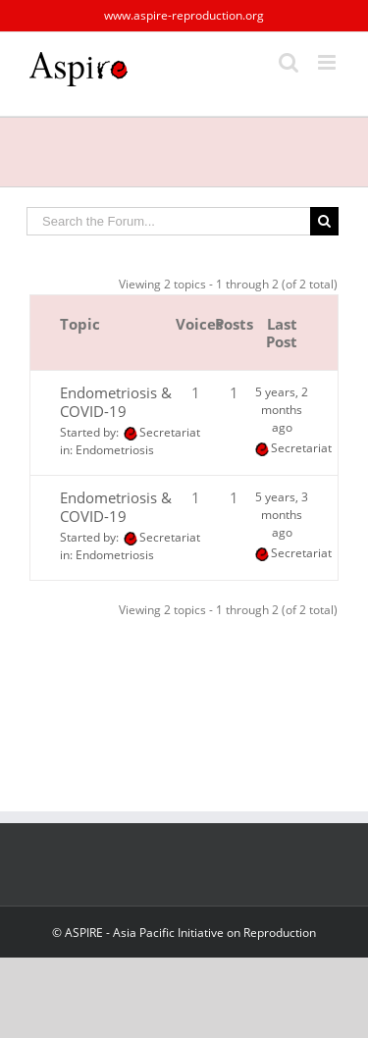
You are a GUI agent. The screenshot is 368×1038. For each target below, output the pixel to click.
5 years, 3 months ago (281, 515)
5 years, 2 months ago (281, 410)
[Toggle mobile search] (288, 62)
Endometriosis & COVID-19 (116, 402)
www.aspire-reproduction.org (184, 15)
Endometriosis (115, 449)
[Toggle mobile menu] (328, 62)
